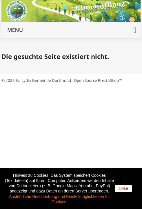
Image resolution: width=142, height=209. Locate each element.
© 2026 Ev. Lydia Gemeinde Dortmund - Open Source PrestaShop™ (61, 80)
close (123, 188)
